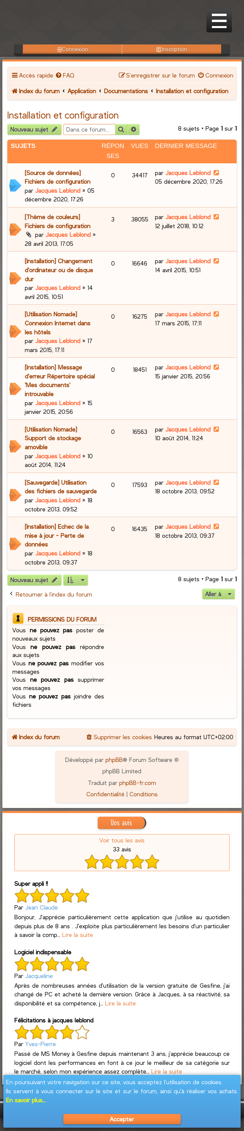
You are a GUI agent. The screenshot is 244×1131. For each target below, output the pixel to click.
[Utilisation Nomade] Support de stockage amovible (53, 438)
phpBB (114, 759)
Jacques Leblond (57, 190)
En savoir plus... (26, 1100)
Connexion (72, 49)
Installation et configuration (63, 115)
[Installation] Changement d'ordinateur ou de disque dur (59, 269)
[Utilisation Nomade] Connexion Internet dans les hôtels (57, 322)
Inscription (171, 49)
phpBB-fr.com (137, 782)
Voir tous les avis (122, 840)
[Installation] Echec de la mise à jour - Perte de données (57, 535)
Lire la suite (77, 934)
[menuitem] (64, 75)
